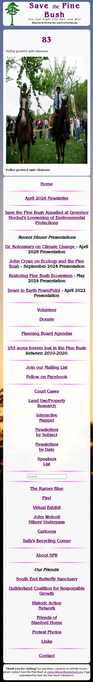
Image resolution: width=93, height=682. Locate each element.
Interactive (46, 415)
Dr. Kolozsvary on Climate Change (40, 246)
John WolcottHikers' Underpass (47, 519)
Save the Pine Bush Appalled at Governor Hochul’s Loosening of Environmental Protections (47, 217)
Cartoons (47, 531)
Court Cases (46, 391)
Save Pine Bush (54, 10)
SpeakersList (46, 461)
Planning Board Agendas (46, 333)
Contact (47, 655)
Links (46, 641)
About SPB (46, 555)
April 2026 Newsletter (46, 198)
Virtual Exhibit (47, 507)
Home (46, 184)
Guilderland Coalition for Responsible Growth (47, 591)
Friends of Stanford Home (46, 620)
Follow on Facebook (46, 376)
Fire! (46, 498)
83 (46, 39)
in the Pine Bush (60, 348)
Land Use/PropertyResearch (46, 403)
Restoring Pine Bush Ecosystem (40, 275)
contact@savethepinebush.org (65, 672)
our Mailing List (51, 367)
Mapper (46, 420)
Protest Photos (46, 632)
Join (30, 367)
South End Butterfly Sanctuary (46, 579)
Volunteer (46, 309)
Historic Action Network (46, 606)
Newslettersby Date (46, 447)
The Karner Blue (46, 488)
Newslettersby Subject (46, 432)
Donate (46, 319)
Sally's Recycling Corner (47, 540)
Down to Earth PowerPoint (34, 290)
